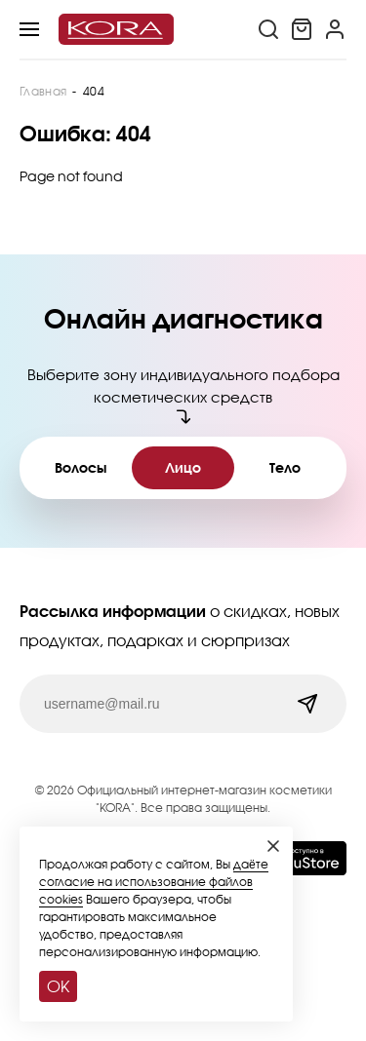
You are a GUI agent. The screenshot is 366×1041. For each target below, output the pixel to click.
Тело (285, 467)
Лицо (183, 467)
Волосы (80, 467)
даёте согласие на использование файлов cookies (153, 881)
